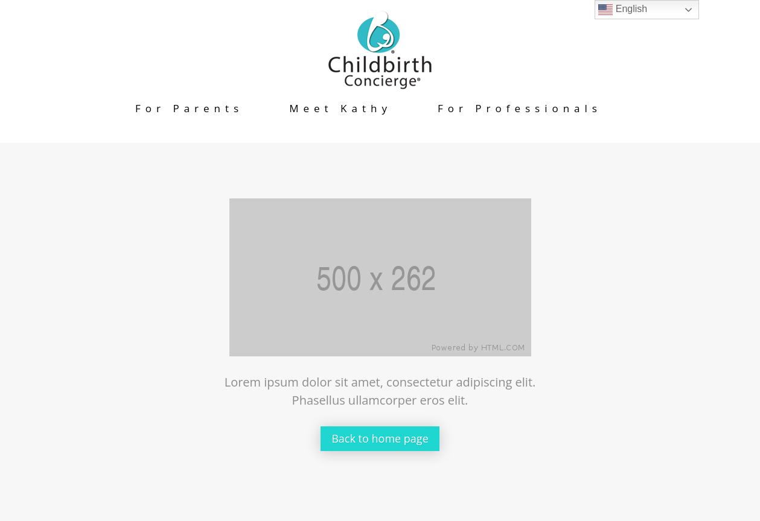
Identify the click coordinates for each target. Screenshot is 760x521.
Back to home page (380, 438)
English (622, 9)
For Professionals (520, 108)
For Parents (189, 108)
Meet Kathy (340, 108)
